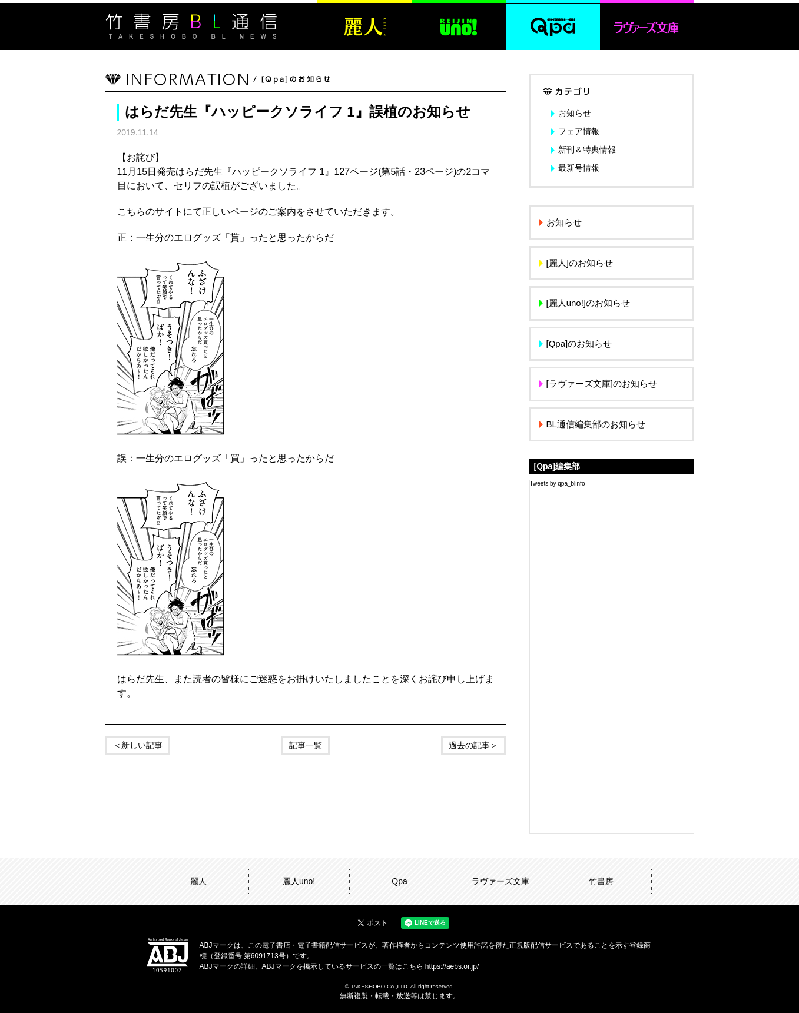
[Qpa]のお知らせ (579, 343)
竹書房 (601, 881)
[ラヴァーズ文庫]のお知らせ (601, 383)
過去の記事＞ (473, 745)
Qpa (399, 881)
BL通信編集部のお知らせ (595, 424)
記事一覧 (305, 745)
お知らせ (574, 113)
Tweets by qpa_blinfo (557, 483)
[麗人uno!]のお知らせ (588, 303)
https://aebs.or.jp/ (452, 966)
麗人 (198, 881)
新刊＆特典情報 (587, 149)
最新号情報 (578, 167)
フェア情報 (578, 131)
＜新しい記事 (138, 745)
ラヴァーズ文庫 (500, 881)
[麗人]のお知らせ (579, 263)
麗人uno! (299, 881)
